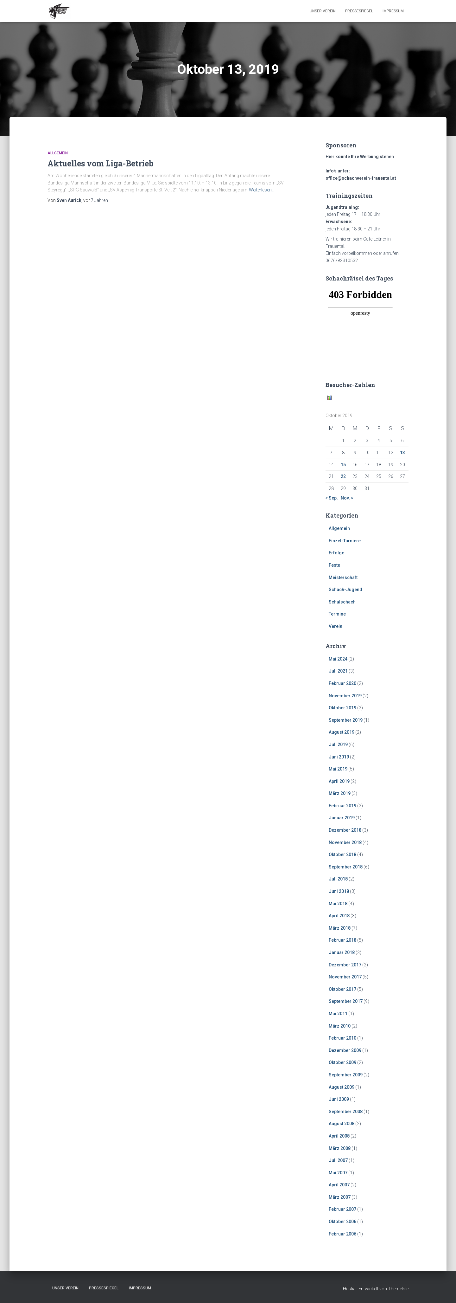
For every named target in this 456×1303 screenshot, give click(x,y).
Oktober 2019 (342, 707)
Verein (335, 626)
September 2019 (346, 720)
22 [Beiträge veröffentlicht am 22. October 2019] (343, 476)
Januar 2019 (342, 817)
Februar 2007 (342, 1209)
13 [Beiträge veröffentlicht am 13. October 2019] (402, 452)
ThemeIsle (398, 1288)
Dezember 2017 (345, 964)
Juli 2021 (338, 671)
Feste (334, 565)
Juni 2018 (339, 891)
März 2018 (340, 928)
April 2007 (339, 1184)
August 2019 (341, 732)
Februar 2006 (342, 1233)
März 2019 (340, 793)
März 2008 (340, 1148)
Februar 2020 (342, 683)
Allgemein (58, 153)
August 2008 (341, 1123)
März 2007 (340, 1197)
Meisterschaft (343, 577)
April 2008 (339, 1136)
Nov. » (347, 497)
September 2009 (346, 1074)
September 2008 (346, 1111)
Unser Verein (323, 11)
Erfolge (336, 552)
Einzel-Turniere (345, 540)
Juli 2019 (338, 744)
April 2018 (339, 915)
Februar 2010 (342, 1038)
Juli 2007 (338, 1160)
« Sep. (332, 497)
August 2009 (341, 1087)
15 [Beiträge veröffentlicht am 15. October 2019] (343, 464)
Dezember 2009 (345, 1050)
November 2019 (345, 695)
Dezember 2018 (345, 830)
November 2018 (345, 842)
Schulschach (342, 601)
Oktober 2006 (342, 1221)
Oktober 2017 (342, 989)
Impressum (393, 11)
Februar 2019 (342, 805)
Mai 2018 (338, 903)
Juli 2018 (338, 878)
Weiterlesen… (262, 189)
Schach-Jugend (345, 589)
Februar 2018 (342, 940)
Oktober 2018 (342, 854)
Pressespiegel (359, 11)
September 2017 (346, 1001)
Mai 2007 (338, 1172)
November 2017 (345, 976)
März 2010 (340, 1026)
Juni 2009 (339, 1099)
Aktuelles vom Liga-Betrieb (101, 163)
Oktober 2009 (342, 1062)
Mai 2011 (338, 1013)
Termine (337, 613)
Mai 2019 (338, 768)
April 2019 (339, 781)
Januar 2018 (342, 952)
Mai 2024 (338, 658)
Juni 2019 (339, 756)
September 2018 (346, 866)
